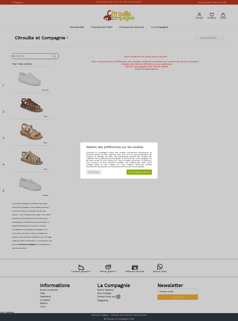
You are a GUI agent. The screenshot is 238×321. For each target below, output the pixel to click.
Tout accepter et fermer (139, 172)
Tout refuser (93, 172)
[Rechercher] (54, 56)
